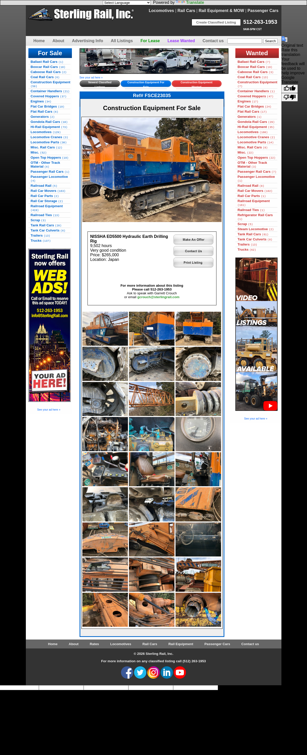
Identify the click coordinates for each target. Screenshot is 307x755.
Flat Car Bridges (47, 106)
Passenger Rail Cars (50, 171)
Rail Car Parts (45, 196)
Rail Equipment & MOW (221, 10)
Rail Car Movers (48, 191)
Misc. (39, 152)
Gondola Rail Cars (49, 122)
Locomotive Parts (49, 142)
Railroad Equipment (47, 208)
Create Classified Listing (216, 22)
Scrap (38, 220)
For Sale (50, 53)
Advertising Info (87, 41)
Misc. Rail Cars (46, 147)
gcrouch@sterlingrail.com (158, 297)
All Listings (122, 41)
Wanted (257, 53)
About (58, 41)
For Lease (150, 41)
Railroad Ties (45, 215)
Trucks (41, 240)
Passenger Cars (263, 10)
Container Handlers (50, 91)
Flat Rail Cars (44, 111)
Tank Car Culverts (48, 230)
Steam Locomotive (256, 229)
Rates (94, 644)
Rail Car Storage (47, 201)
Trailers (40, 235)
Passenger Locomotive (49, 178)
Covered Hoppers (49, 96)
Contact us (213, 41)
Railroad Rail (44, 186)
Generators (43, 117)
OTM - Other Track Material (45, 164)
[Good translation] (289, 89)
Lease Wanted (181, 41)
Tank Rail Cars (46, 225)
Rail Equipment (180, 644)
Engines (41, 101)
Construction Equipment (51, 84)
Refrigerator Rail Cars (255, 217)
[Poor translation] (289, 97)
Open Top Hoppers (50, 157)
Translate (190, 2)
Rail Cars (186, 10)
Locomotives (161, 10)
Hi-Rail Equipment (49, 127)
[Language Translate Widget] (127, 2)
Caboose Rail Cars (49, 72)
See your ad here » (48, 409)
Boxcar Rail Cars (48, 67)
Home (39, 41)
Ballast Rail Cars (47, 62)
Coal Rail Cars (45, 77)
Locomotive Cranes (49, 137)
